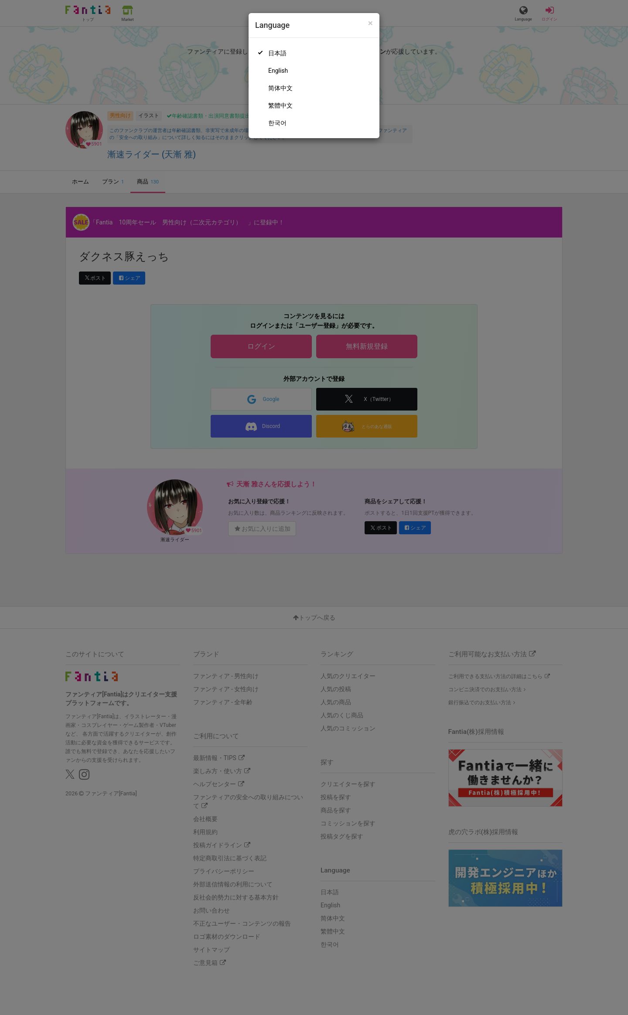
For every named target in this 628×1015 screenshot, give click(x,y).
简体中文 (280, 88)
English (278, 70)
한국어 (277, 122)
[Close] (370, 23)
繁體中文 (280, 105)
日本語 (277, 53)
